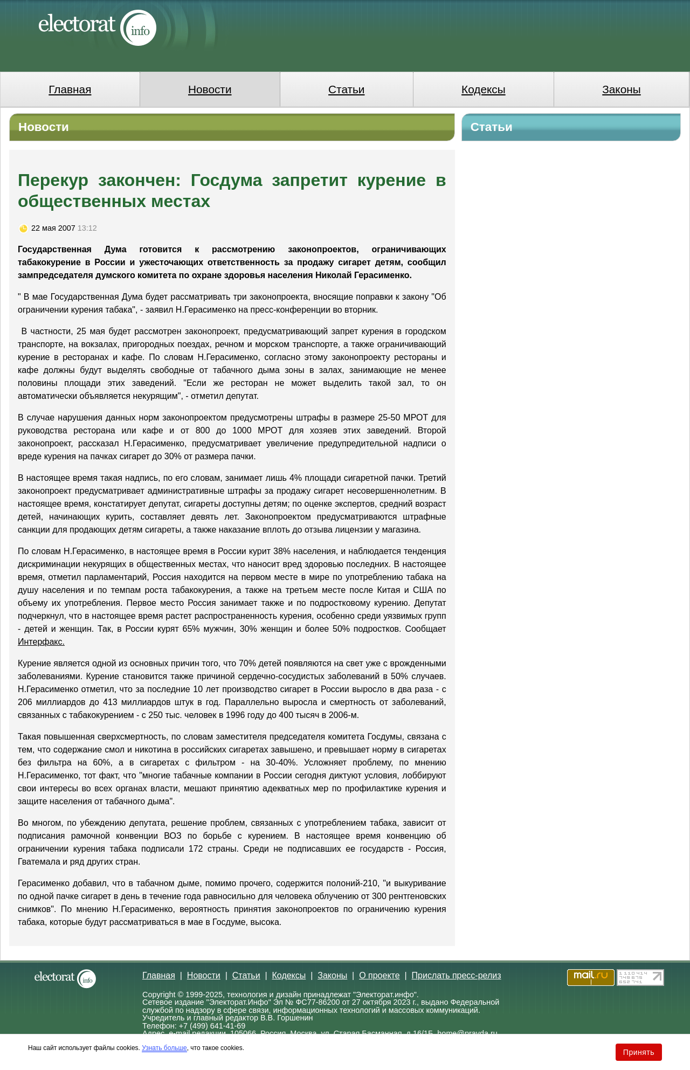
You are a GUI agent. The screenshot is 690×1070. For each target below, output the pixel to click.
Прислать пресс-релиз (456, 975)
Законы (621, 89)
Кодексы (483, 89)
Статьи (346, 89)
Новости (210, 89)
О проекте (379, 975)
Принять (638, 1052)
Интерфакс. (41, 641)
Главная (70, 89)
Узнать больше (164, 1048)
